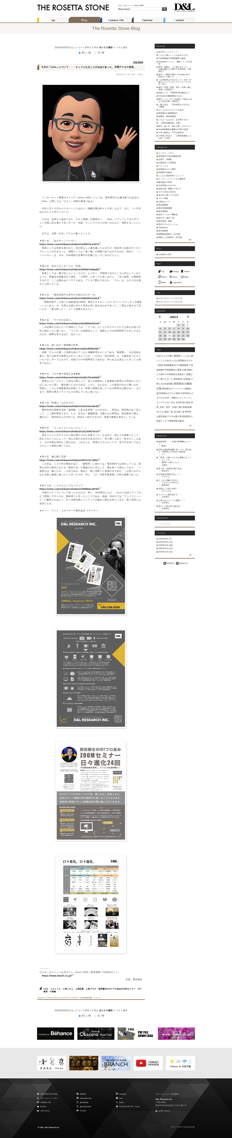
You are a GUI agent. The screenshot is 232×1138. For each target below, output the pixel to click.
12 (165, 332)
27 (169, 339)
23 (183, 335)
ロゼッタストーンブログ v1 (170, 298)
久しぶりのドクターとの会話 (171, 110)
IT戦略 (53, 991)
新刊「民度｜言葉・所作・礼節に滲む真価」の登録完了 (174, 88)
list (190, 240)
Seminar (43, 1106)
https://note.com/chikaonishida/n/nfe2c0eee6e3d (69, 406)
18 (160, 335)
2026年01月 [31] (165, 548)
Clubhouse (163, 227)
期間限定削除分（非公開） (170, 234)
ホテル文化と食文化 (167, 192)
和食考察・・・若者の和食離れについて (174, 442)
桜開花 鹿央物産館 (167, 116)
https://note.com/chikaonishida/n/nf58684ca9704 (69, 489)
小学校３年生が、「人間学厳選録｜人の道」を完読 (174, 137)
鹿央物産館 (163, 205)
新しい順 (85, 52)
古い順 (99, 52)
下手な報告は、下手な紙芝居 (171, 132)
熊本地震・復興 (165, 221)
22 (178, 335)
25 (160, 339)
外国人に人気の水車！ (168, 489)
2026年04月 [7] (164, 539)
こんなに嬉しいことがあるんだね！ (173, 55)
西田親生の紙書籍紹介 (168, 113)
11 (160, 332)
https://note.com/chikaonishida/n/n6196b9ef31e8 (69, 323)
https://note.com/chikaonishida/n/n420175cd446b (69, 377)
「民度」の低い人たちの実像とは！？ (174, 457)
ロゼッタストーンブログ (49, 1098)
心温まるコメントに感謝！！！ (171, 500)
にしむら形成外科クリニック (171, 176)
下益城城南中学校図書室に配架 (171, 58)
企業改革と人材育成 (167, 162)
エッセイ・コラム (135, 74)
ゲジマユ (165, 476)
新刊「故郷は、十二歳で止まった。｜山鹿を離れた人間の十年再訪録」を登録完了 (174, 69)
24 (187, 335)
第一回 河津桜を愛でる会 (170, 468)
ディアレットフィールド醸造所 (171, 179)
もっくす (165, 460)
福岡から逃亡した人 (170, 462)
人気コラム (68, 989)
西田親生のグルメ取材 (169, 393)
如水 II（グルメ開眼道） (168, 214)
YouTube (83, 1111)
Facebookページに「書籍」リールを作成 (175, 63)
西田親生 (165, 485)
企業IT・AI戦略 (165, 159)
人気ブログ (91, 989)
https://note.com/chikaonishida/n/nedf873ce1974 (69, 244)
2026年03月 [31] (165, 542)
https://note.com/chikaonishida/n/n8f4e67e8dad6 (69, 269)
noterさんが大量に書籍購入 (169, 356)
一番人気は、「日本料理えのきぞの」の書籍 (174, 105)
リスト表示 (121, 47)
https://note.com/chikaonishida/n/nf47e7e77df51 (68, 460)
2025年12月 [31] (165, 552)
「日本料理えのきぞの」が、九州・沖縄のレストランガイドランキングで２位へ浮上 (174, 82)
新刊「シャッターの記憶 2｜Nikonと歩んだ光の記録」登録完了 (175, 100)
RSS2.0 (169, 563)
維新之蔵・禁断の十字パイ (170, 189)
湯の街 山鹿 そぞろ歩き (168, 195)
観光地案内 (163, 211)
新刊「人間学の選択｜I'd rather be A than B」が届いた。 (174, 75)
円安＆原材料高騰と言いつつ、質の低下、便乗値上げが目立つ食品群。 (174, 450)
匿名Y (164, 446)
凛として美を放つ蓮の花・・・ (171, 506)
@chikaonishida (85, 1106)
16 (183, 332)
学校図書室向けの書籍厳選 (175, 365)
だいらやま (166, 491)
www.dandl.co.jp (85, 1098)
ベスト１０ (55, 989)
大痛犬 (164, 465)
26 (165, 339)
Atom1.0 (182, 563)
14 (174, 332)
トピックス (163, 166)
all (190, 426)
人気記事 (79, 989)
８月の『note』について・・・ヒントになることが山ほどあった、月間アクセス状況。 (88, 67)
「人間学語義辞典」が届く (170, 123)
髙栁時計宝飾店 (165, 172)
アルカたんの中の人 (170, 482)
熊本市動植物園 (165, 208)
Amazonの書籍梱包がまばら (170, 96)
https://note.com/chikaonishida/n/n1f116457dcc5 (69, 431)
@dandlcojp (84, 1102)
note (46, 989)
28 (174, 339)
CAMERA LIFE (164, 254)
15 (178, 332)
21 (174, 335)
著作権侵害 (163, 231)
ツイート (97, 998)
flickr (121, 1098)
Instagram (122, 1094)
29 (178, 339)
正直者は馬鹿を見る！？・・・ (171, 474)
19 (165, 335)
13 (169, 332)
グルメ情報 (163, 198)
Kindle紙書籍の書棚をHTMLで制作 (173, 129)
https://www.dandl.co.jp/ (57, 975)
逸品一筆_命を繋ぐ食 (174, 412)
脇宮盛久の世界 (165, 182)
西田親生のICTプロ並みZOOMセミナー (117, 989)
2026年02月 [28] (165, 545)
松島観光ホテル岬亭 (167, 169)
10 (187, 328)
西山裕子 (165, 471)
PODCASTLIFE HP (126, 1106)
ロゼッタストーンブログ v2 (170, 302)
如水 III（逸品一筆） (167, 218)
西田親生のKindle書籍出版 (169, 156)
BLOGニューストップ (167, 52)
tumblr (121, 1102)
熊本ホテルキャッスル (168, 224)
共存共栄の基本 (183, 402)
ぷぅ (163, 454)
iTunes (137, 1106)
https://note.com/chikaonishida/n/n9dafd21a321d (69, 298)
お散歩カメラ (164, 202)
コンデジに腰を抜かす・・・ (171, 494)
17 (187, 332)
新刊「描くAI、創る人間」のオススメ (174, 126)
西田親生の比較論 (182, 379)
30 (183, 339)
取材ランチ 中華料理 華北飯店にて (174, 93)
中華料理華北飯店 (175, 421)
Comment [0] (86, 998)
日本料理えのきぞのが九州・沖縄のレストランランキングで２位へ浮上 (174, 398)
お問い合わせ (45, 1111)
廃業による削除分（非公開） (171, 237)
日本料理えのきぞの (167, 185)
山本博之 (165, 497)
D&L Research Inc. (164, 1099)
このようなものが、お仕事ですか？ (173, 120)
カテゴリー (121, 74)
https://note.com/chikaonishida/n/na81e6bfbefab (69, 348)
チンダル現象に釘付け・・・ (171, 480)
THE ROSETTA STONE (48, 1094)
